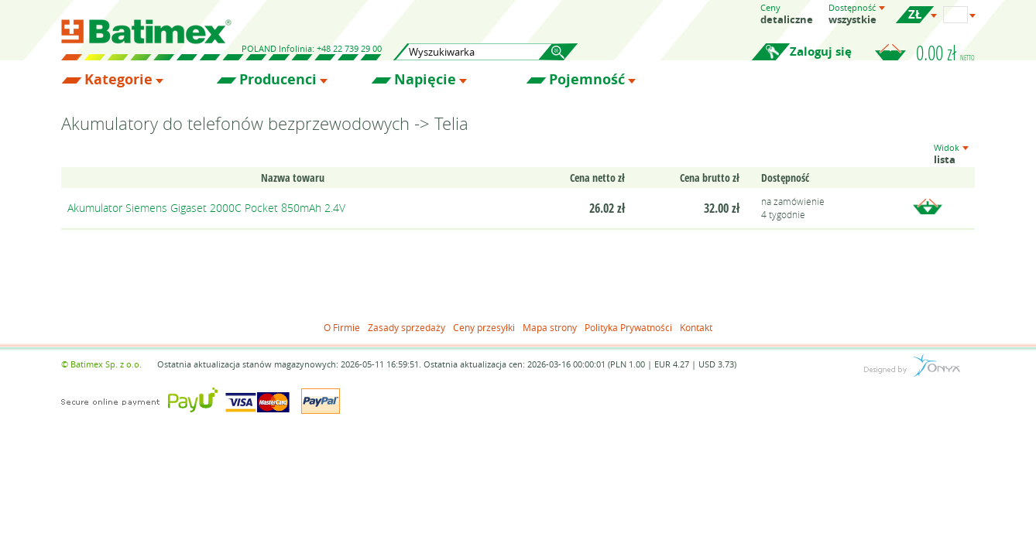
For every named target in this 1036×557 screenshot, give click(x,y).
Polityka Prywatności (628, 327)
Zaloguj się (821, 51)
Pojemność (587, 80)
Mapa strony (550, 327)
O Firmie (342, 327)
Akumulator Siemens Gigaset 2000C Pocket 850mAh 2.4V (206, 207)
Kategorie (118, 80)
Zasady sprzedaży (406, 327)
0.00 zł (945, 52)
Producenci (278, 80)
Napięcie (425, 80)
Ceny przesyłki (484, 327)
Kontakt (696, 327)
